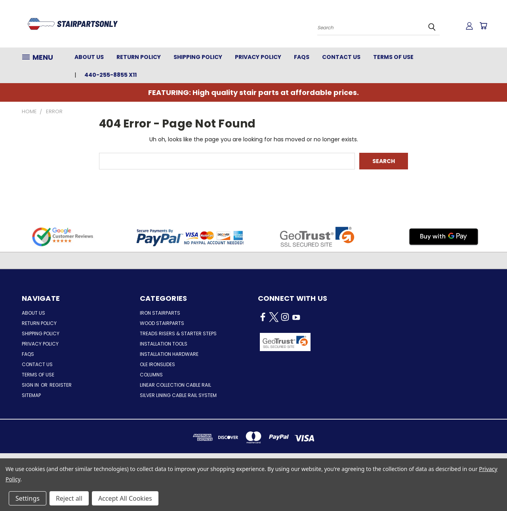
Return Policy (138, 57)
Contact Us (341, 57)
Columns (151, 374)
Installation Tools (163, 343)
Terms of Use (393, 57)
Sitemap (31, 395)
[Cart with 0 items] (483, 26)
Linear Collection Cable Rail (175, 385)
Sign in (31, 385)
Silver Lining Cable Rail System (178, 395)
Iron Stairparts (160, 313)
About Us (89, 57)
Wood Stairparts (162, 323)
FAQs (301, 57)
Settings (27, 498)
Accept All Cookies (125, 498)
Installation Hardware (169, 354)
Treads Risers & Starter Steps (178, 333)
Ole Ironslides (157, 364)
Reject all (69, 498)
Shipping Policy (197, 57)
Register (61, 385)
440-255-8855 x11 (110, 75)
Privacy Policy (258, 57)
